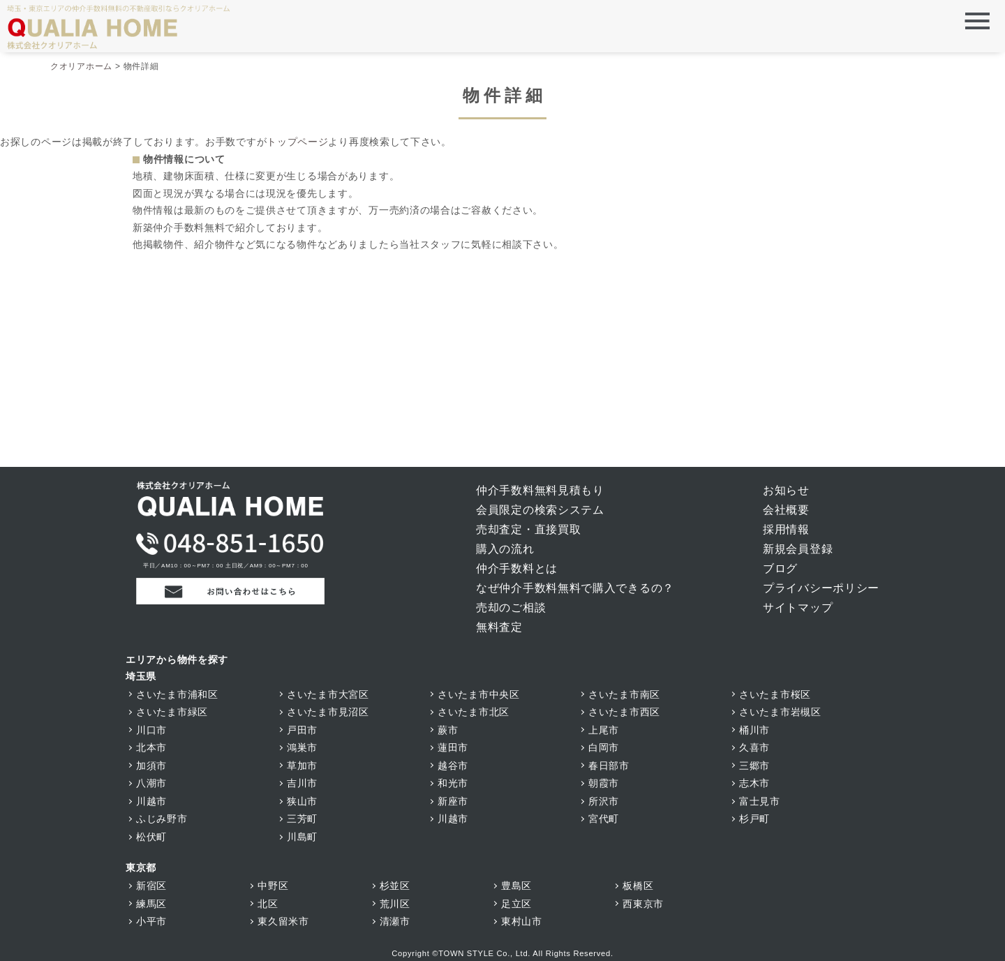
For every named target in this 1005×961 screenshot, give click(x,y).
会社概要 (786, 510)
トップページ (297, 141)
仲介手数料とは (517, 568)
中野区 (273, 885)
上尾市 (603, 730)
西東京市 (643, 903)
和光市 (453, 783)
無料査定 (499, 627)
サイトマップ (798, 607)
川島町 (302, 836)
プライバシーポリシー (821, 588)
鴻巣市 (302, 747)
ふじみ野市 (162, 818)
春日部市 (609, 765)
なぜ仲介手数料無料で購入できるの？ (575, 588)
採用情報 (786, 529)
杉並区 (395, 885)
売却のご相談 (511, 607)
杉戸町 (754, 818)
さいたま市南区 (624, 694)
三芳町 (302, 818)
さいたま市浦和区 (177, 694)
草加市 (302, 765)
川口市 (151, 730)
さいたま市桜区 (775, 694)
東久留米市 (283, 921)
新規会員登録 (798, 549)
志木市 (754, 783)
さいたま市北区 (473, 711)
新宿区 (151, 885)
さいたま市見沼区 (328, 711)
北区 (268, 903)
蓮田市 (453, 747)
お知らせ (786, 490)
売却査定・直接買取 (528, 529)
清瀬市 (395, 921)
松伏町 (151, 836)
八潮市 (151, 783)
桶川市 (754, 730)
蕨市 (448, 730)
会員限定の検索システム (540, 510)
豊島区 (516, 885)
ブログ (780, 568)
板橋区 (638, 885)
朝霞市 (603, 783)
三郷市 (754, 765)
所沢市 (603, 801)
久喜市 (754, 747)
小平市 (151, 921)
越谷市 (453, 765)
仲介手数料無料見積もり (540, 490)
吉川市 (302, 783)
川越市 (151, 801)
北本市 (151, 747)
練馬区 (151, 903)
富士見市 (759, 801)
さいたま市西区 (624, 711)
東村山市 (521, 921)
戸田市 (302, 730)
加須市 (151, 765)
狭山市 (302, 801)
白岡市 (603, 747)
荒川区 (395, 903)
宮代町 (603, 818)
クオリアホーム (81, 66)
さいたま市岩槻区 (780, 711)
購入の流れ (505, 549)
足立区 (516, 903)
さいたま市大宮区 (328, 694)
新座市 (453, 801)
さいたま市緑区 (172, 711)
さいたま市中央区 (479, 694)
